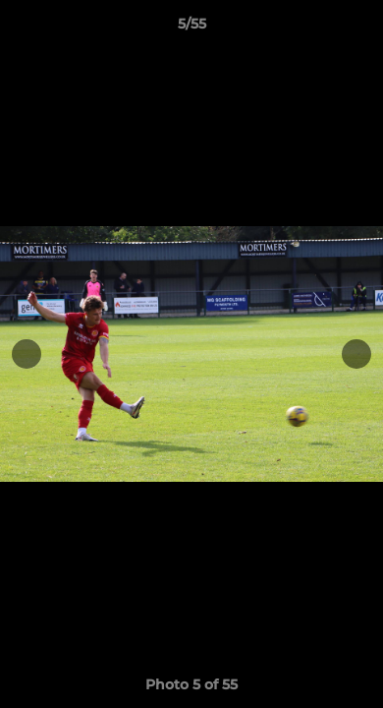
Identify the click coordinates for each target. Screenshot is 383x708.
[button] (359, 28)
